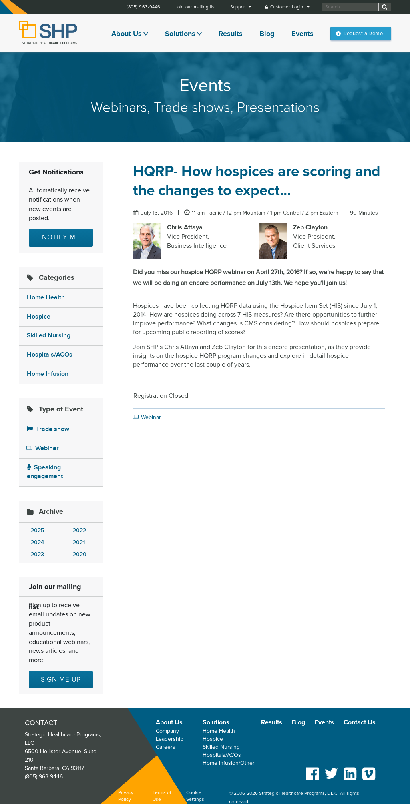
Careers (165, 747)
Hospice (38, 317)
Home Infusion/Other (229, 763)
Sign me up (61, 679)
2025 (37, 530)
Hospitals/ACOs (49, 355)
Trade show (48, 429)
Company (167, 731)
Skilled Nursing (48, 335)
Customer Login (287, 7)
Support (239, 7)
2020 (79, 554)
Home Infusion (47, 374)
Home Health (46, 297)
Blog (267, 33)
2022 (79, 530)
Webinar (42, 448)
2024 (37, 542)
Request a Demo (363, 33)
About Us (126, 33)
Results (231, 33)
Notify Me (61, 237)
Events (302, 33)
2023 (37, 554)
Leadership (169, 739)
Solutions (180, 33)
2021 (79, 542)
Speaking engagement (45, 472)
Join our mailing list (195, 7)
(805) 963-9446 (144, 7)
